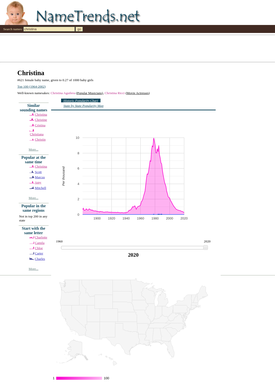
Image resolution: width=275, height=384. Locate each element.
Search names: (12, 29)
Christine (41, 120)
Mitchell (40, 188)
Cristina (40, 125)
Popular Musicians (89, 93)
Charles (40, 259)
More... (33, 149)
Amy (38, 182)
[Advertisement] (137, 48)
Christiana (37, 134)
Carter (39, 253)
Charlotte (41, 237)
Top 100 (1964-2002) (31, 86)
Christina (41, 114)
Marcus (40, 177)
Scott (38, 172)
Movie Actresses (138, 93)
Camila (40, 243)
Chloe (39, 248)
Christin (40, 139)
